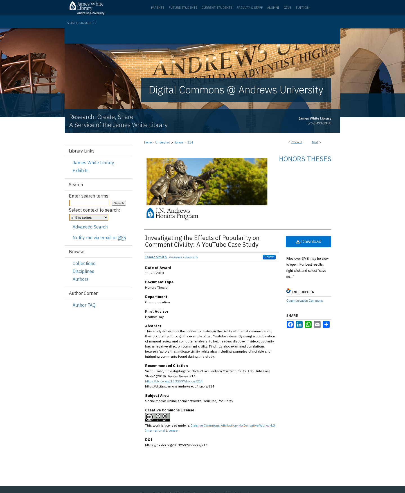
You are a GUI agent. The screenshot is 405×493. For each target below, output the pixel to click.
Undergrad (162, 142)
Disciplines (83, 271)
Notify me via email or (99, 237)
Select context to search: (94, 210)
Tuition (302, 8)
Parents (157, 8)
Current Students (217, 8)
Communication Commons (304, 300)
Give (287, 8)
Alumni (273, 8)
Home (148, 142)
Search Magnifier (81, 23)
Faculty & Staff (250, 8)
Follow (269, 257)
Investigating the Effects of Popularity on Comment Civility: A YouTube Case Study (202, 241)
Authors (81, 279)
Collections (84, 263)
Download (308, 241)
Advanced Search (90, 227)
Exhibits (81, 170)
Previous (296, 142)
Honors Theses (305, 158)
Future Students (183, 8)
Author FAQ (84, 305)
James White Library (93, 162)
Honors (179, 142)
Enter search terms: (89, 196)
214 (190, 142)
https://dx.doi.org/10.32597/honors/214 (174, 381)
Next (315, 142)
